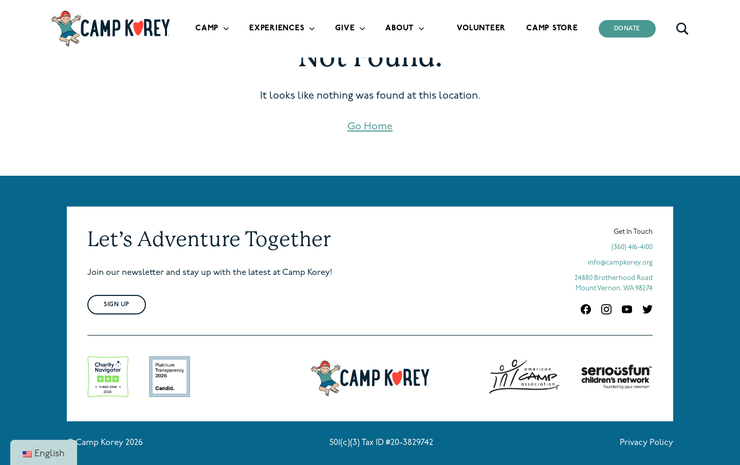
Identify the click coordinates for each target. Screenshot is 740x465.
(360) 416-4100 (632, 247)
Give (345, 28)
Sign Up (117, 305)
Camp (206, 28)
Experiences (276, 28)
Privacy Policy (646, 443)
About (399, 28)
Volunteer (481, 28)
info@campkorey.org (620, 262)
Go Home (370, 127)
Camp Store (552, 28)
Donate (627, 29)
